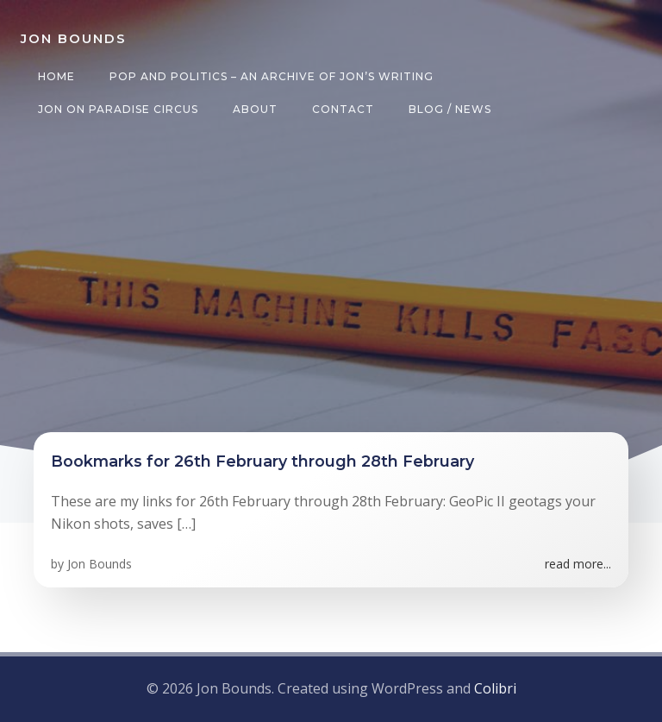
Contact (343, 109)
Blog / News (450, 109)
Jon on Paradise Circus (118, 109)
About (255, 109)
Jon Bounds (99, 564)
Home (56, 76)
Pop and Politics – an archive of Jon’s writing (271, 76)
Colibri (495, 688)
